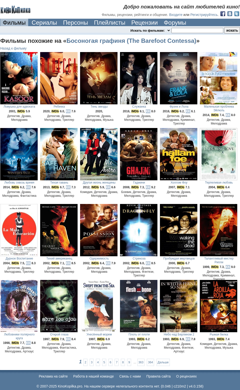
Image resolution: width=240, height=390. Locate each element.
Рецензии (144, 22)
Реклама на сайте (53, 376)
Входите (176, 15)
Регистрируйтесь (204, 15)
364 (150, 362)
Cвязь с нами (130, 376)
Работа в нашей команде (93, 376)
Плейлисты (109, 22)
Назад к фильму (13, 48)
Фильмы (14, 22)
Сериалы (44, 22)
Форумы (175, 22)
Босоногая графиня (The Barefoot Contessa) (131, 40)
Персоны (75, 22)
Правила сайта (158, 376)
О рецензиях (186, 376)
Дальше (163, 362)
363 (140, 362)
